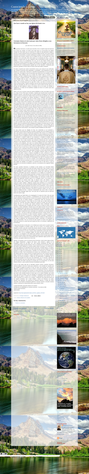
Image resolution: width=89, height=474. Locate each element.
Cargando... (59, 88)
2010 (59, 268)
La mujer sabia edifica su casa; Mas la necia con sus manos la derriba (66, 142)
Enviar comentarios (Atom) (25, 311)
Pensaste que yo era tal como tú (66, 290)
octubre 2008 (62, 276)
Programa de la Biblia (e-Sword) (63, 383)
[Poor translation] (5, 454)
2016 (59, 257)
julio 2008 (62, 282)
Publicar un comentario (20, 302)
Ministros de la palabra (25, 297)
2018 (59, 253)
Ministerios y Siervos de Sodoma (65, 48)
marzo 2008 (62, 302)
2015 (59, 258)
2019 (59, 251)
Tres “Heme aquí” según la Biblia (64, 134)
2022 (59, 246)
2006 (59, 310)
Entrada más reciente (20, 308)
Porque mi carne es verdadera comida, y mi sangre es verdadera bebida (66, 173)
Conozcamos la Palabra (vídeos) (64, 186)
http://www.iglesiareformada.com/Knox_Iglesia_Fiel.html (32, 292)
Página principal (17, 17)
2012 (59, 264)
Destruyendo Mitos (62, 93)
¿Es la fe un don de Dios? (62, 165)
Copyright (46, 17)
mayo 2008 (62, 286)
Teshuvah (59, 385)
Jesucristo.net (60, 376)
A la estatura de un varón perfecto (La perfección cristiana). (65, 157)
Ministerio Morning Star (62, 380)
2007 (59, 308)
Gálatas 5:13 (60, 217)
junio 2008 (62, 284)
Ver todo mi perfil (60, 434)
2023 (59, 244)
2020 (59, 249)
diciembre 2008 (63, 273)
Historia (18, 297)
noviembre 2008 (63, 275)
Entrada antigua (49, 308)
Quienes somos (27, 17)
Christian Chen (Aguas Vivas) (63, 373)
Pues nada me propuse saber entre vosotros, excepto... (66, 293)
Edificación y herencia (63, 298)
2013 (59, 262)
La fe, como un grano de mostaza (64, 127)
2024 (59, 242)
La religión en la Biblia (61, 149)
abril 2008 (62, 300)
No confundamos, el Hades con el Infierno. (66, 119)
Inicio (35, 308)
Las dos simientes (61, 112)
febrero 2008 (62, 304)
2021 (59, 248)
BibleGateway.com (66, 219)
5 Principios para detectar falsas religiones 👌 (69, 95)
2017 (59, 255)
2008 (59, 271)
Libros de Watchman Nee (62, 378)
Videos (52, 17)
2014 (59, 260)
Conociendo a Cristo (23, 6)
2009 (59, 269)
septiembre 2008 (63, 278)
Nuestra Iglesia (60, 381)
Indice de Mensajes (61, 418)
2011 (59, 266)
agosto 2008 (62, 280)
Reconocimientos (37, 17)
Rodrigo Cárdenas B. (68, 425)
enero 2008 (62, 306)
